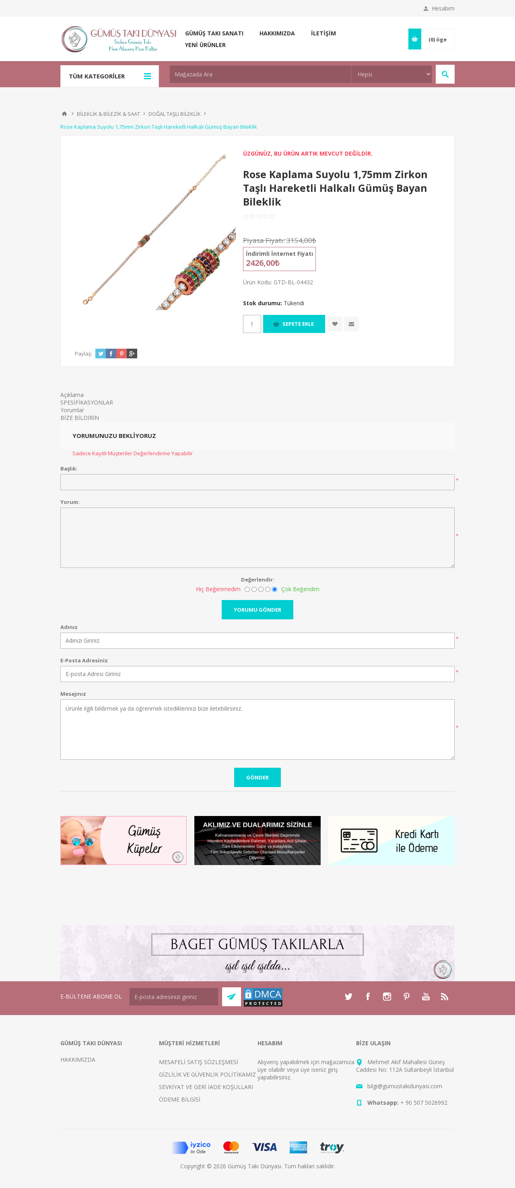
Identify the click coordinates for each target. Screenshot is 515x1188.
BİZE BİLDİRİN (79, 417)
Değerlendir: (257, 579)
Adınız (69, 627)
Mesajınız (73, 693)
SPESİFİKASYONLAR (86, 402)
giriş (333, 1069)
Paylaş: (83, 353)
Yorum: (70, 502)
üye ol (265, 1069)
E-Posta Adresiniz (84, 660)
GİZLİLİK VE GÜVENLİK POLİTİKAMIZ (207, 1074)
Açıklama (72, 395)
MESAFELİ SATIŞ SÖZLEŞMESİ (198, 1062)
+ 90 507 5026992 (423, 1102)
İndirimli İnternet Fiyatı (279, 253)
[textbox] (260, 74)
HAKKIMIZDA (77, 1059)
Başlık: (69, 468)
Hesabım (443, 8)
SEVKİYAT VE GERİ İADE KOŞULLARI (206, 1087)
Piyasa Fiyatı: (264, 240)
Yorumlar (72, 410)
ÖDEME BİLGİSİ (179, 1099)
